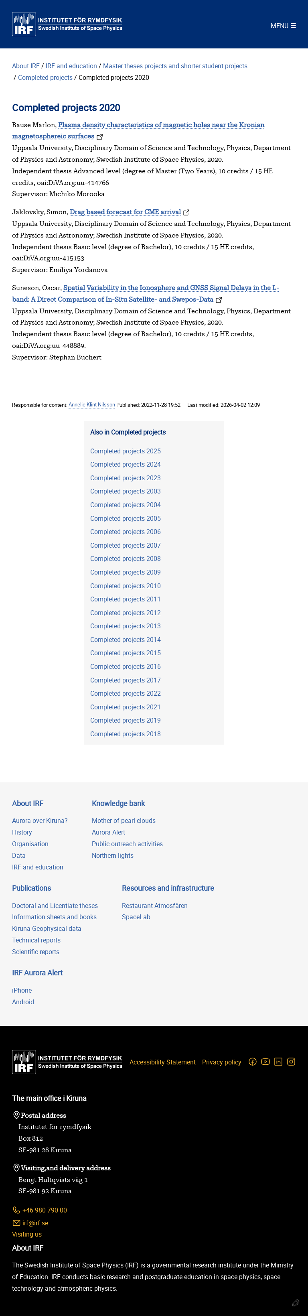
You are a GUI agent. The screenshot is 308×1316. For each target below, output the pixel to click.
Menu (279, 25)
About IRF (26, 65)
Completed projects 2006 (125, 531)
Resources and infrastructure (168, 888)
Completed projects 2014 (125, 639)
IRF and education (71, 65)
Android (23, 1001)
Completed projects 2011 (125, 599)
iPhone (22, 990)
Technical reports (36, 940)
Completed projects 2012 (125, 612)
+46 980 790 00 (39, 1210)
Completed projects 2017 (125, 680)
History (22, 832)
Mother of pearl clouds (124, 820)
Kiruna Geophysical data (46, 928)
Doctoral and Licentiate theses (55, 905)
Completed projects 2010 (125, 585)
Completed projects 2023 (125, 477)
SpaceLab (136, 916)
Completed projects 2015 (125, 652)
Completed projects (45, 77)
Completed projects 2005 (125, 518)
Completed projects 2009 (125, 572)
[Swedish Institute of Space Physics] (67, 24)
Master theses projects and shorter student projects (176, 65)
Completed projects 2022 (125, 693)
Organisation (30, 843)
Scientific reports (35, 951)
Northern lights (113, 855)
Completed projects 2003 (125, 491)
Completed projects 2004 (125, 504)
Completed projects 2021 (125, 707)
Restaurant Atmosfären (155, 905)
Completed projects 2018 (125, 733)
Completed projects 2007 (125, 545)
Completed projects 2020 (114, 77)
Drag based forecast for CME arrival (125, 212)
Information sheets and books (54, 916)
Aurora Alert (108, 832)
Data (19, 855)
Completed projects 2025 (125, 451)
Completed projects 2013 (125, 625)
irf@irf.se (30, 1223)
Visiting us (27, 1234)
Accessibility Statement (163, 1062)
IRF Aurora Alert (37, 972)
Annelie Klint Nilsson (92, 404)
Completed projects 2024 (125, 464)
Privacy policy (221, 1062)
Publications (31, 888)
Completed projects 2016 (125, 666)
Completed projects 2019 (125, 720)
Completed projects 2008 (125, 558)
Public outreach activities (127, 843)
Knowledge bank (118, 803)
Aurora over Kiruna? (40, 820)
